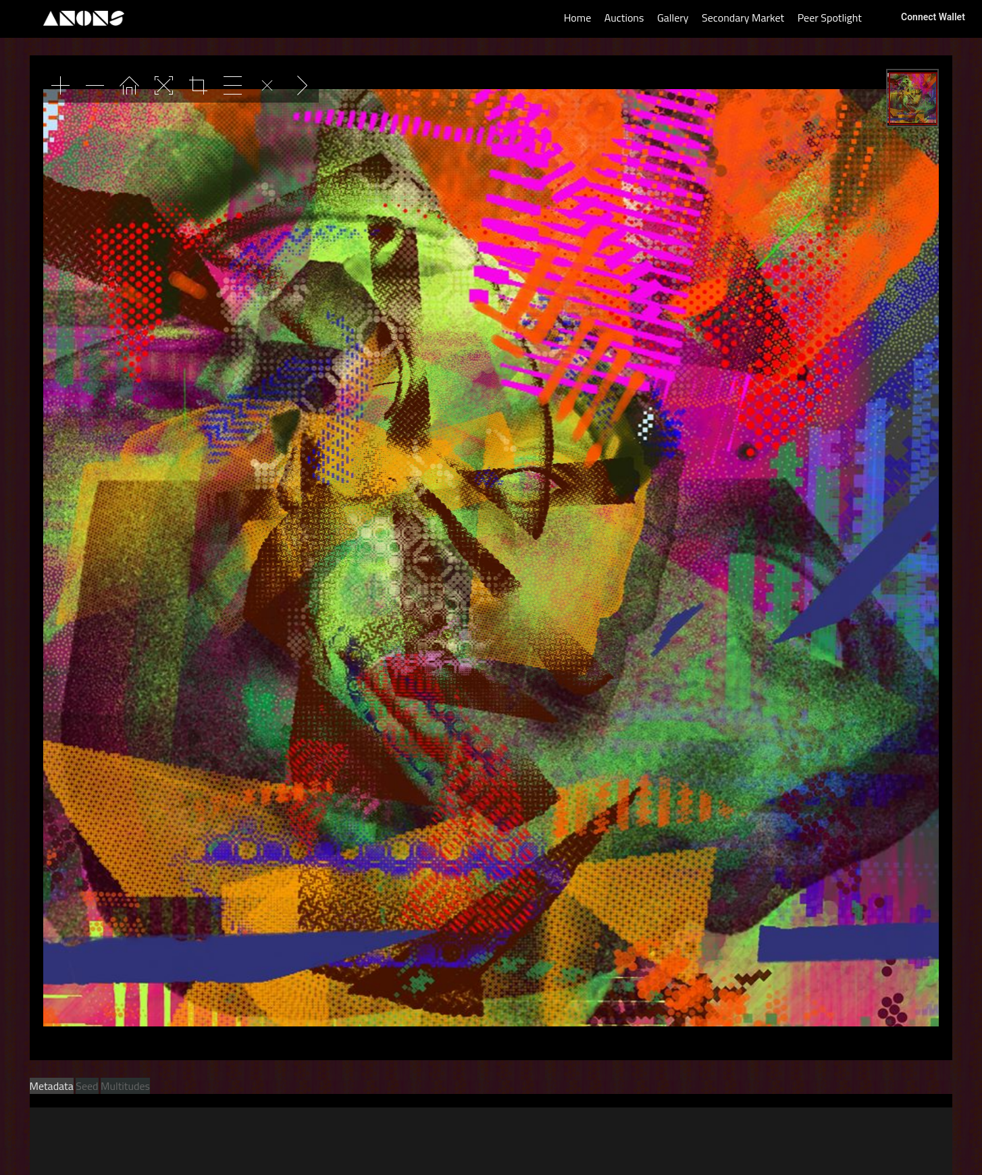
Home (578, 17)
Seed (87, 1086)
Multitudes (125, 1086)
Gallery (673, 17)
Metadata (52, 1086)
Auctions (624, 17)
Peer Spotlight (830, 17)
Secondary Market (743, 17)
